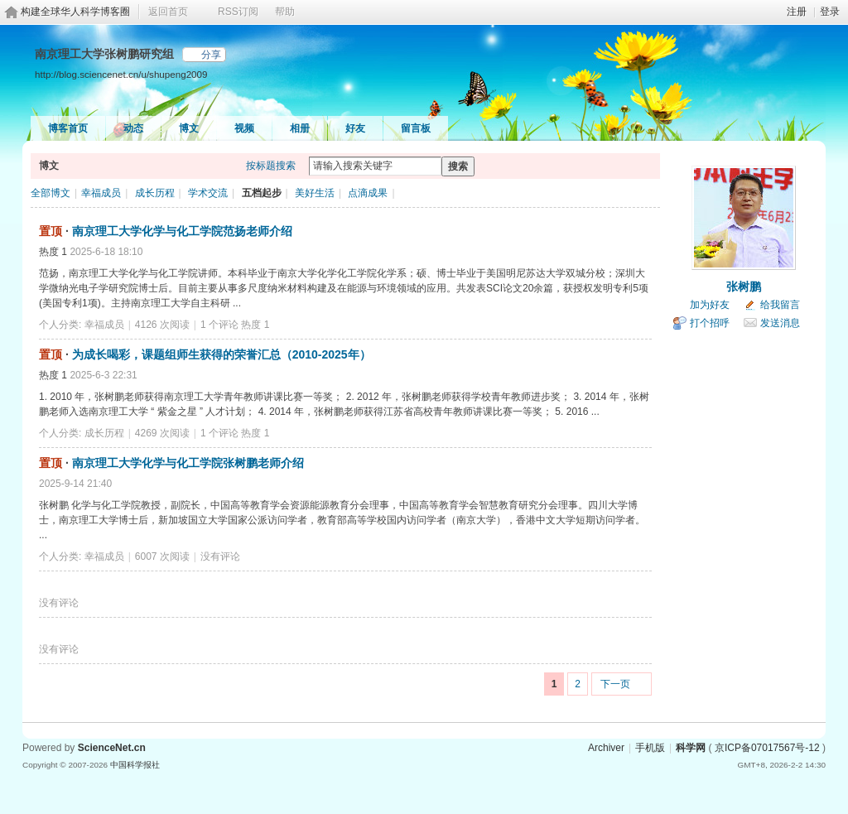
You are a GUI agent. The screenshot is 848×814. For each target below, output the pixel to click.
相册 (300, 128)
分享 (211, 54)
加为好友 (710, 305)
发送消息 (780, 323)
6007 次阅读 (162, 556)
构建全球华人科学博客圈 (75, 11)
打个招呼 (710, 323)
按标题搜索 (271, 165)
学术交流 (208, 193)
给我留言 (780, 305)
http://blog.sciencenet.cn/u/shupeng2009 (121, 74)
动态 (133, 128)
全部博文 (50, 193)
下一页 (615, 684)
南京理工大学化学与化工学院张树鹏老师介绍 (188, 463)
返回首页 (168, 11)
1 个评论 (219, 324)
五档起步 (262, 193)
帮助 (285, 11)
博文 (189, 128)
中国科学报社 (135, 764)
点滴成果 (368, 193)
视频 (244, 128)
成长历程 (155, 193)
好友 (355, 128)
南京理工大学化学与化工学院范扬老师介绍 (182, 231)
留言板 (416, 128)
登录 (830, 11)
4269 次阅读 (162, 433)
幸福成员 (101, 193)
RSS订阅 (238, 11)
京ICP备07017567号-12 (767, 748)
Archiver (606, 748)
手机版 (650, 748)
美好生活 (315, 193)
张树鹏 (743, 286)
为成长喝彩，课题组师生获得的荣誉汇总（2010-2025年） (221, 354)
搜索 (458, 166)
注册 (797, 11)
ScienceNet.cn (112, 748)
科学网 (691, 748)
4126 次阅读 (162, 324)
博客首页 (68, 128)
